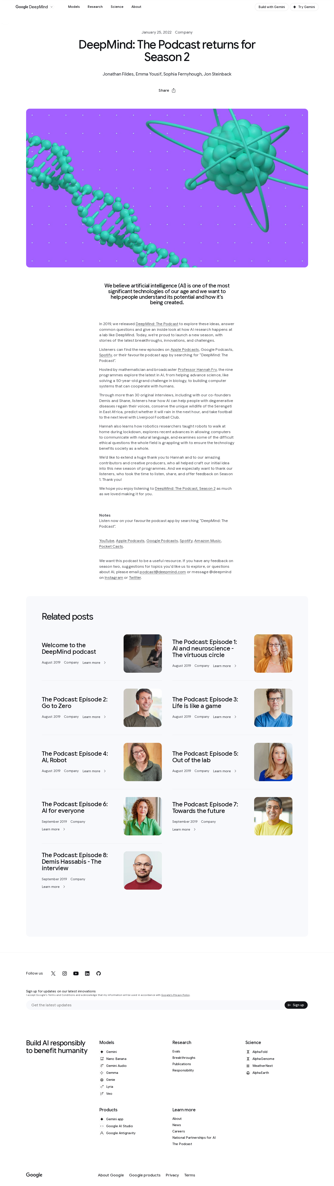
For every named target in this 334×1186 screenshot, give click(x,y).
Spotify (105, 355)
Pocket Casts (111, 546)
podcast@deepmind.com (163, 571)
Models (74, 7)
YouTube (106, 540)
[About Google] (111, 1175)
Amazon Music (207, 540)
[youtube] (76, 973)
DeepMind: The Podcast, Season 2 (185, 488)
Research (95, 7)
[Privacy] (172, 1175)
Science (117, 7)
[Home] (32, 7)
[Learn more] (102, 653)
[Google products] (145, 1175)
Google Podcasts (162, 540)
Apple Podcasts (185, 349)
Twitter (135, 577)
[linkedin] (87, 973)
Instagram (114, 577)
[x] (53, 973)
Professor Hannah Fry (197, 369)
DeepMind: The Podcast (157, 323)
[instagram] (64, 973)
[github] (98, 973)
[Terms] (189, 1175)
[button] (166, 90)
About (136, 7)
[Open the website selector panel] (51, 7)
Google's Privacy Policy (175, 995)
